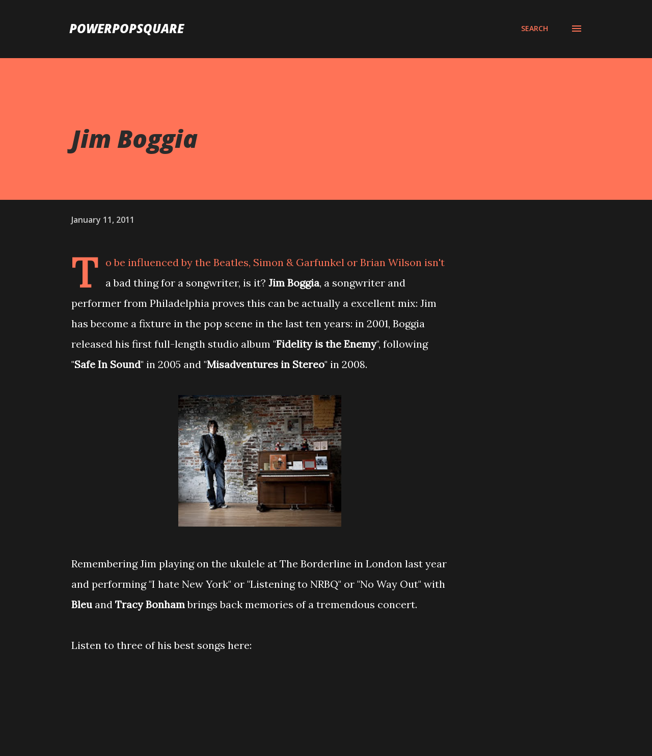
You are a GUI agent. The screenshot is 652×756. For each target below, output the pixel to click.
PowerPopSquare (126, 28)
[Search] (534, 28)
